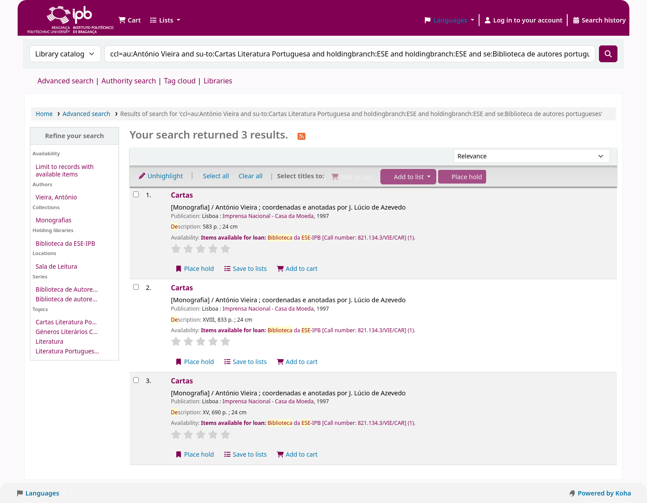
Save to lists (245, 268)
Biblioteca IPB (48, 13)
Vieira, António (56, 197)
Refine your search (74, 135)
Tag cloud (180, 81)
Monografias (53, 220)
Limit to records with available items (65, 170)
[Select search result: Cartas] (136, 194)
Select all (216, 176)
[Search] (608, 53)
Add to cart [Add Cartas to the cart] (297, 268)
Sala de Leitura (56, 266)
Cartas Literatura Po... (66, 322)
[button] (129, 20)
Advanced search (65, 81)
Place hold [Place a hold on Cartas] (194, 268)
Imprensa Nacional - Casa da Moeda (268, 216)
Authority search (128, 81)
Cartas (182, 195)
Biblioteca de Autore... (67, 289)
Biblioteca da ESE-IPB (65, 243)
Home (44, 113)
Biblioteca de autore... (66, 299)
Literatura (49, 341)
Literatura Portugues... (67, 351)
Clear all (251, 176)
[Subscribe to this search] (301, 135)
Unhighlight (160, 176)
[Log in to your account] (523, 20)
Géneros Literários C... (67, 331)
